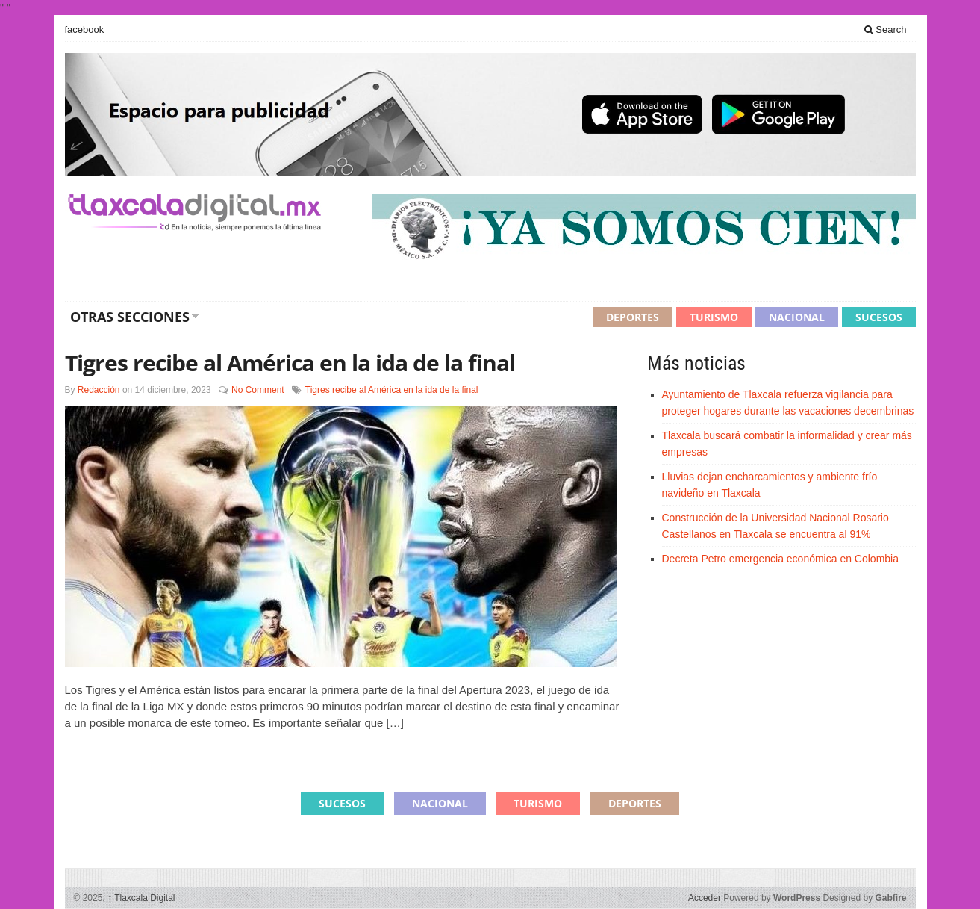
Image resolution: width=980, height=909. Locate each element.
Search (885, 29)
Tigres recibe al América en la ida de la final (290, 362)
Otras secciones (130, 317)
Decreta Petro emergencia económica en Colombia (780, 559)
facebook (84, 29)
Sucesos (878, 317)
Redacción (99, 390)
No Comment (257, 390)
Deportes (632, 317)
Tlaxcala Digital (141, 898)
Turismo (714, 317)
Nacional (797, 317)
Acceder (704, 898)
